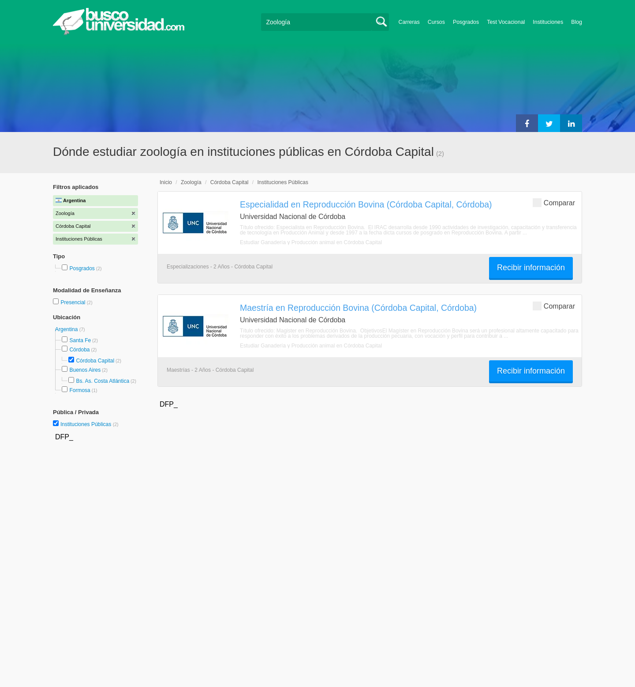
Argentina (67, 329)
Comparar (554, 202)
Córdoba (79, 350)
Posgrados (466, 22)
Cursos (436, 22)
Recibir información (531, 267)
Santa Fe (80, 340)
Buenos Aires (85, 370)
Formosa (79, 390)
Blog (576, 22)
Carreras (409, 22)
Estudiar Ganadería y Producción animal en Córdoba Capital (311, 242)
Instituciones (548, 22)
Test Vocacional (506, 22)
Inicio (166, 182)
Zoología (191, 182)
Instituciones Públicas (89, 424)
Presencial (73, 302)
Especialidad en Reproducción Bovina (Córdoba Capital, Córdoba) (366, 204)
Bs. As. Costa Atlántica (102, 381)
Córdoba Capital (95, 361)
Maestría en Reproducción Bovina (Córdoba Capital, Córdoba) (358, 308)
